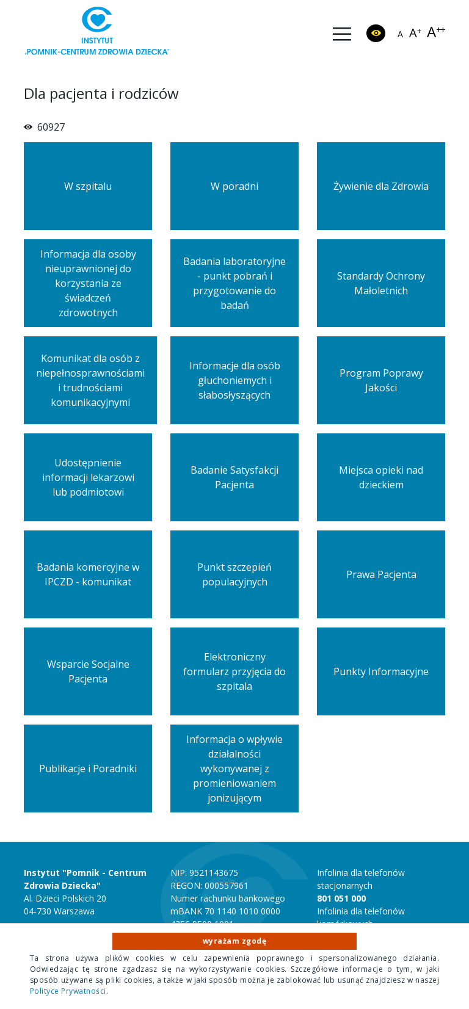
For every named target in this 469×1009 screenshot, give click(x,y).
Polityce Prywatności (68, 991)
